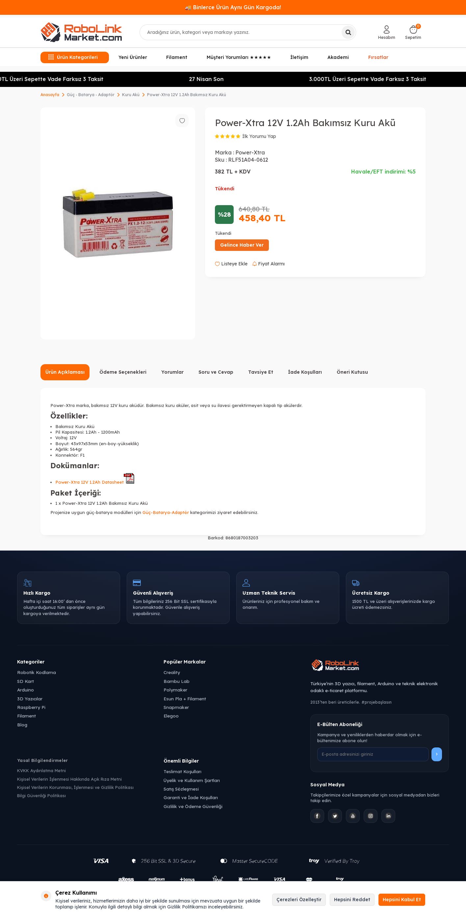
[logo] (81, 32)
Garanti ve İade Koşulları (191, 797)
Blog (22, 724)
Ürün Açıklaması (65, 372)
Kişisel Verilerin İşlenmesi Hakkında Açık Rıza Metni (69, 779)
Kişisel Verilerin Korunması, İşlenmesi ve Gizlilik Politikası (75, 787)
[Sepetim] (413, 32)
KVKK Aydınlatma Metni (41, 770)
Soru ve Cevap (215, 372)
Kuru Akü (131, 94)
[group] (117, 223)
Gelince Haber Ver (242, 245)
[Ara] (348, 32)
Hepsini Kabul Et (402, 900)
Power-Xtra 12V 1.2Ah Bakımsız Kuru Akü (186, 94)
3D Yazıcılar (29, 698)
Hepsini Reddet (352, 900)
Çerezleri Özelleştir (299, 900)
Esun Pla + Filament (185, 698)
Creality (172, 672)
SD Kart (25, 681)
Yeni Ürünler (132, 57)
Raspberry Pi (31, 707)
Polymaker (175, 689)
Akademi (338, 57)
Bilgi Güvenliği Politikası (41, 795)
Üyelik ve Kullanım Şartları (192, 780)
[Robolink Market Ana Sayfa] (379, 666)
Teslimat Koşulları (182, 771)
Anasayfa (49, 94)
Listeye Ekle (231, 264)
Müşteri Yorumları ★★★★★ (239, 57)
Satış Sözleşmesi (181, 789)
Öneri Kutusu (352, 372)
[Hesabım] (386, 32)
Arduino (25, 689)
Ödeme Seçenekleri (122, 372)
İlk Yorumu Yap (259, 136)
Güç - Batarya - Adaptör (91, 94)
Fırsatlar (378, 57)
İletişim (299, 57)
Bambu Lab (177, 681)
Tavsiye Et (260, 372)
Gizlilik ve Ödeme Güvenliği (193, 806)
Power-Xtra (250, 152)
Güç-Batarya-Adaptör (165, 512)
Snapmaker (176, 707)
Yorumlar (172, 372)
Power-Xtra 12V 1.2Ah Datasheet (94, 482)
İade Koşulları (305, 372)
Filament (176, 57)
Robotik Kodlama (36, 672)
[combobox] (248, 32)
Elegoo (171, 715)
